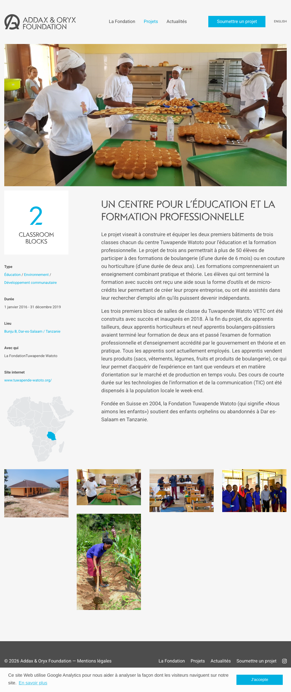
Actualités (221, 661)
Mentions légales (94, 661)
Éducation (12, 275)
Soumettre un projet (256, 661)
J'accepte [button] (259, 680)
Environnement (36, 275)
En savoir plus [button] (33, 683)
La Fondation (172, 661)
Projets (198, 661)
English (280, 21)
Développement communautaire (30, 283)
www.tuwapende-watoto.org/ (28, 380)
